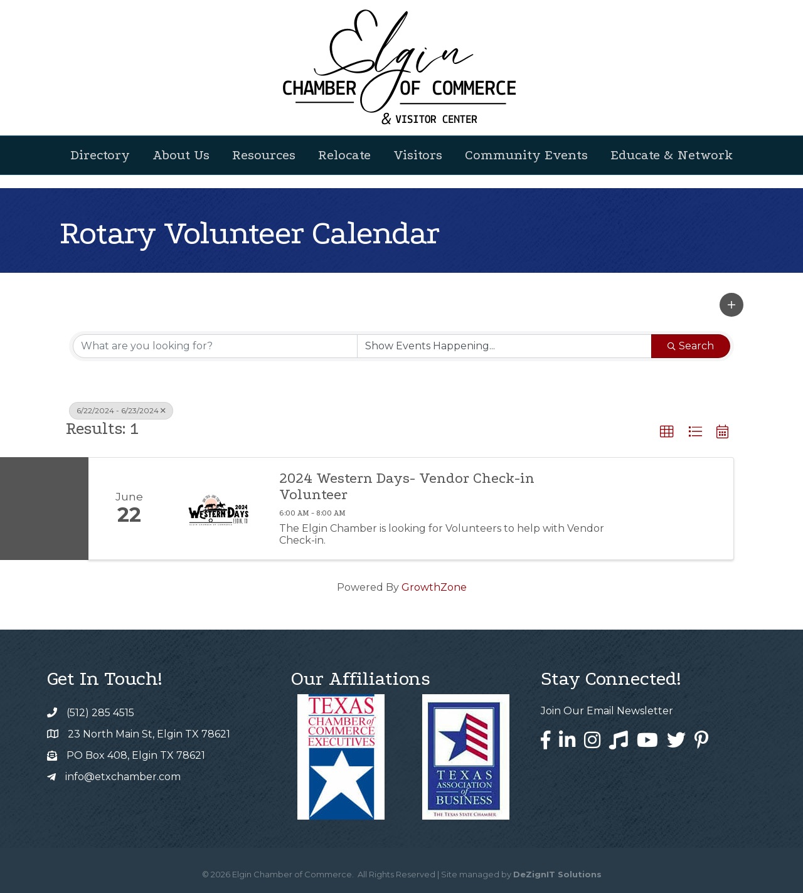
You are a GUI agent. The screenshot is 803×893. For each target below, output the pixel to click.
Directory (100, 154)
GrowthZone (434, 587)
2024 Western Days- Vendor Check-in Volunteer (406, 486)
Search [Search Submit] (690, 346)
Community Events (526, 154)
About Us (181, 154)
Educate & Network (671, 154)
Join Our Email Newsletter (607, 711)
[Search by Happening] (504, 346)
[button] (731, 305)
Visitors (417, 154)
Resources (263, 154)
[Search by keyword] (215, 346)
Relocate (344, 154)
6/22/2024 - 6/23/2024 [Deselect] (121, 410)
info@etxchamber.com (123, 777)
